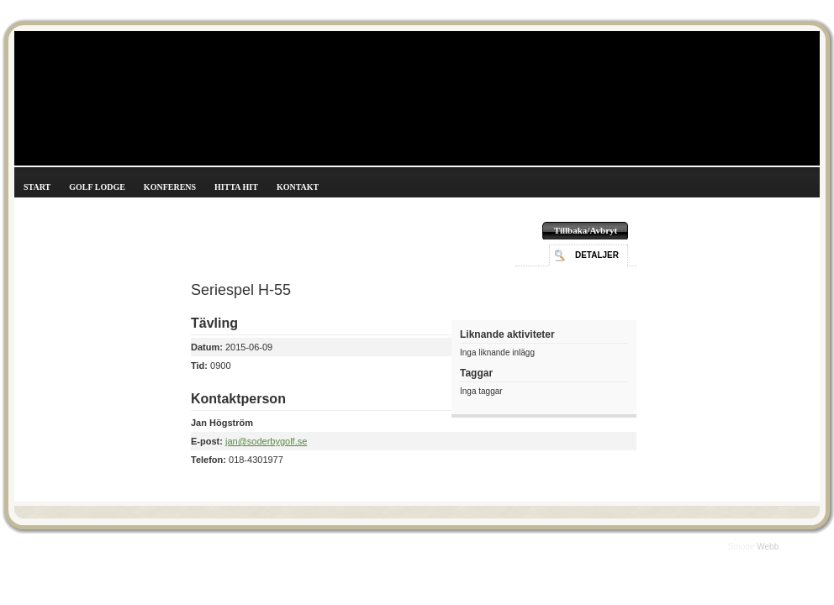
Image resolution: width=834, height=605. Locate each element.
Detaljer (597, 255)
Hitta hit (236, 187)
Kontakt (298, 187)
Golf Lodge (97, 187)
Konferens (170, 187)
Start (37, 187)
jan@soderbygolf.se (266, 441)
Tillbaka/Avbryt (585, 230)
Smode (742, 546)
